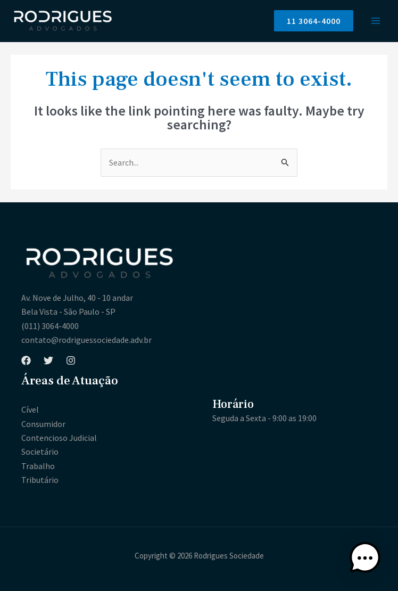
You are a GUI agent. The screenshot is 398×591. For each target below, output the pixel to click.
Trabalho (38, 466)
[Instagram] (71, 360)
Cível (30, 409)
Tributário (40, 479)
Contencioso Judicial (59, 437)
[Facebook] (26, 360)
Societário (40, 451)
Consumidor (43, 423)
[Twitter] (48, 360)
